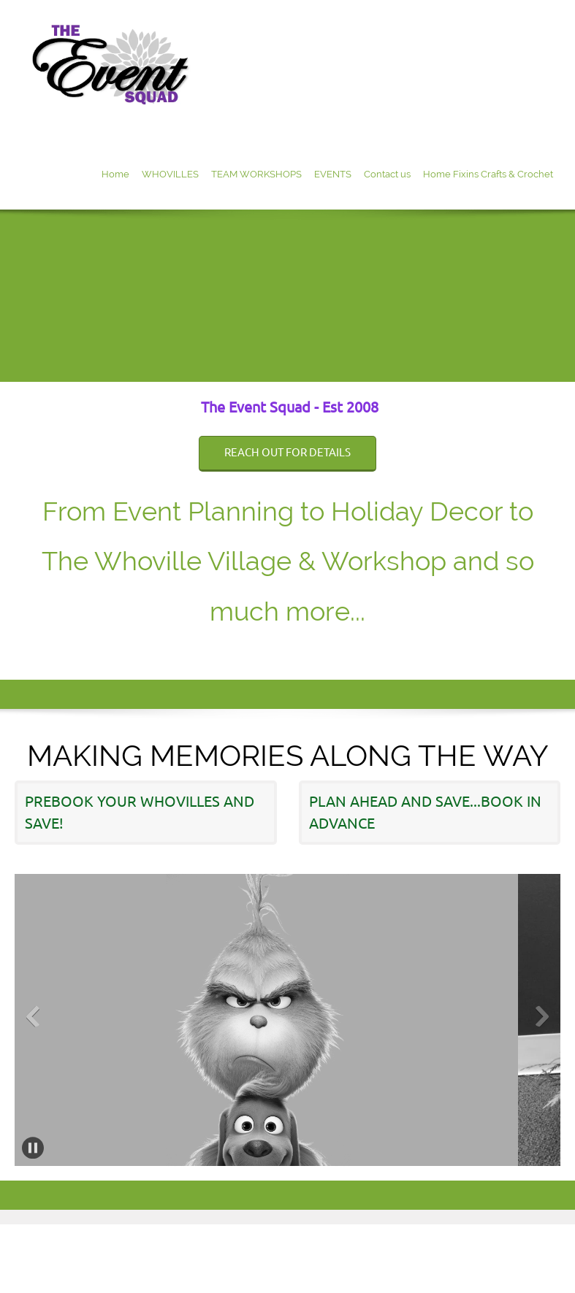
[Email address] (527, 650)
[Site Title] (115, 69)
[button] (270, 1019)
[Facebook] (549, 650)
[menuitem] (115, 176)
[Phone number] (506, 650)
